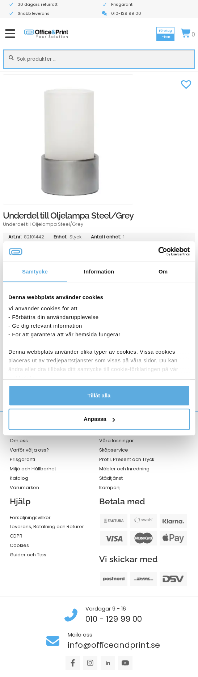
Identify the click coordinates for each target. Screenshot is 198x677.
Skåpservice (113, 450)
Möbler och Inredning (124, 469)
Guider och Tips (28, 555)
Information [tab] (99, 271)
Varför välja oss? (29, 450)
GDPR (16, 536)
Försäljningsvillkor (30, 517)
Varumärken (24, 487)
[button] (186, 83)
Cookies (19, 545)
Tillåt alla (99, 395)
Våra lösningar (116, 440)
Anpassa (99, 419)
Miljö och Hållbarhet (33, 469)
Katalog (19, 478)
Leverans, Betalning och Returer (47, 526)
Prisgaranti (22, 459)
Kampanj (110, 487)
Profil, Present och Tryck (126, 459)
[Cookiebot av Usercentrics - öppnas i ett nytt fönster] (158, 251)
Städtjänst (111, 478)
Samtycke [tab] (35, 271)
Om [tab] (163, 271)
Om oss (19, 440)
